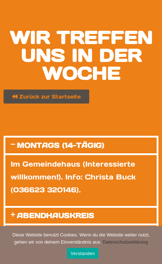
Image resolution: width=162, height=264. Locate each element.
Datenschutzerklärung (125, 242)
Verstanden (83, 253)
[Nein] (153, 245)
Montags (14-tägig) (60, 145)
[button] (81, 145)
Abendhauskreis (55, 215)
